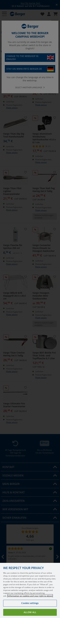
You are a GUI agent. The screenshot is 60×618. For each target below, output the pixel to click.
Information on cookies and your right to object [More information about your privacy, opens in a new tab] (30, 600)
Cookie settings (30, 607)
